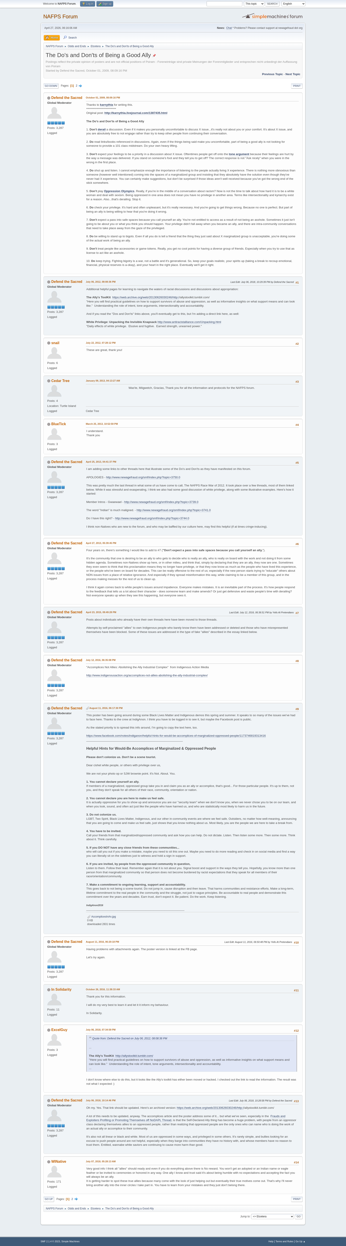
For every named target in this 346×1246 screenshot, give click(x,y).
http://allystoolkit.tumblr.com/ (134, 1055)
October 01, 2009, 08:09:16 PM (103, 97)
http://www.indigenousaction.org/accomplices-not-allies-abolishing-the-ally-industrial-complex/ (147, 675)
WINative (58, 1161)
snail (55, 343)
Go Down (51, 86)
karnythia (106, 104)
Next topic (293, 74)
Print (297, 86)
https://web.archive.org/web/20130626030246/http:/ (145, 297)
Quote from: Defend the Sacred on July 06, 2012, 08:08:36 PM (129, 1038)
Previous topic (272, 74)
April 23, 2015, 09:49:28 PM (101, 612)
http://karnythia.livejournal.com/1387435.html (135, 113)
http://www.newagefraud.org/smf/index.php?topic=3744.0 (152, 518)
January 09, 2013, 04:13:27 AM (103, 380)
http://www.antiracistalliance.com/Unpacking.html (189, 322)
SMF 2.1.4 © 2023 (50, 1241)
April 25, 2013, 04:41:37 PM (101, 461)
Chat (229, 28)
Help (271, 1241)
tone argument (239, 154)
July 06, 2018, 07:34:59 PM (101, 1029)
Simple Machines (70, 1241)
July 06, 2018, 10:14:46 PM (101, 1100)
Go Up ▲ (300, 1241)
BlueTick (58, 424)
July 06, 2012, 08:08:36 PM (101, 281)
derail (102, 129)
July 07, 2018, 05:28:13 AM (101, 1161)
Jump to (245, 1216)
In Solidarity (61, 989)
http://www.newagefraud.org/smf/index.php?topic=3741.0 (174, 510)
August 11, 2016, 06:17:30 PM (105, 708)
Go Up (49, 1199)
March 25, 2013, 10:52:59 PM (102, 424)
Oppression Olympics (119, 191)
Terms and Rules (284, 1241)
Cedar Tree (60, 381)
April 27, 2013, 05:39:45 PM (101, 543)
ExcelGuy (59, 1030)
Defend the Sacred (66, 98)
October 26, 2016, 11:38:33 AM (103, 989)
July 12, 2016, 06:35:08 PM (101, 660)
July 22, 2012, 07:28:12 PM (101, 342)
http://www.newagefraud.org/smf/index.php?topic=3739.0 (161, 502)
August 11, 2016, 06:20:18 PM (102, 941)
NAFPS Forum (60, 16)
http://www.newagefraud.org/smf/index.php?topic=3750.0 (143, 477)
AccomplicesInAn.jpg (101, 916)
